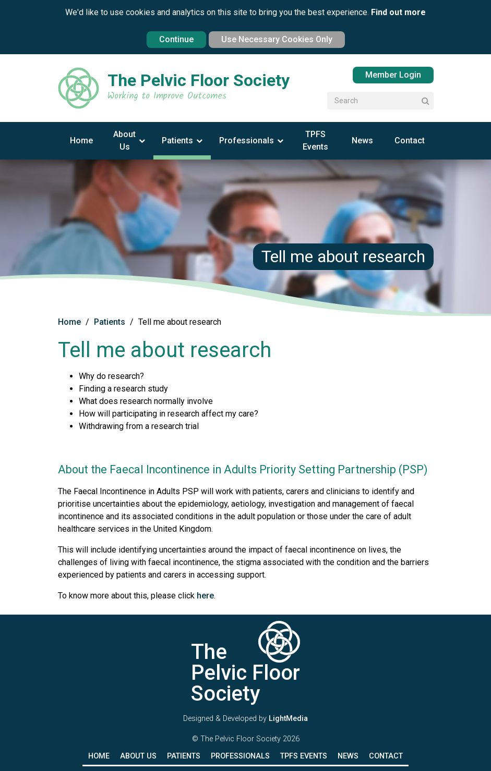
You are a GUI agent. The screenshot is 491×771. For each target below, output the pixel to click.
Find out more (398, 12)
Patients (177, 140)
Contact (409, 140)
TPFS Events (315, 140)
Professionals (246, 140)
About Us (124, 140)
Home (81, 140)
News (362, 140)
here (204, 596)
